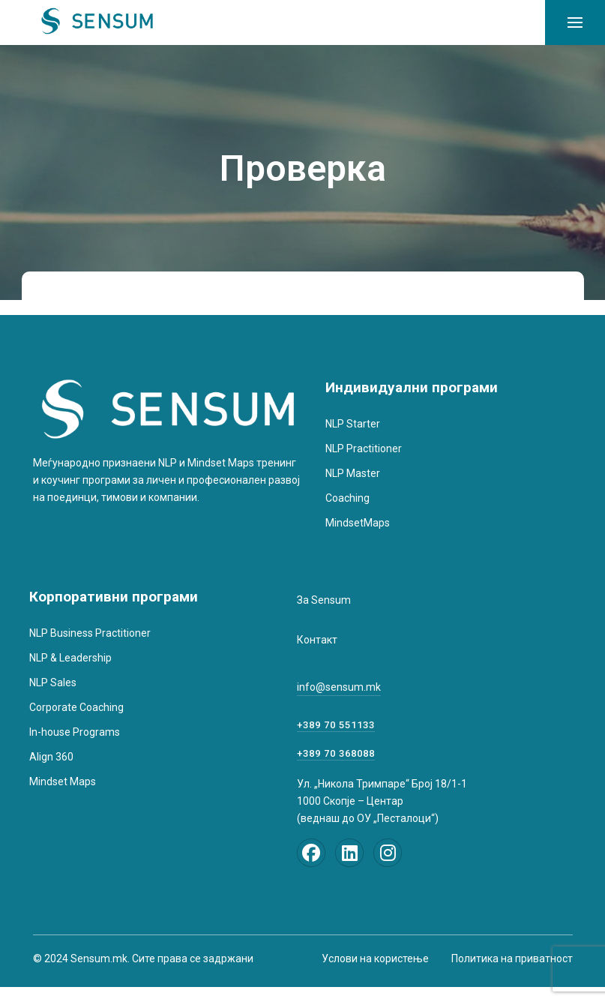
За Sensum (324, 600)
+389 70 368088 (336, 753)
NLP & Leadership (70, 658)
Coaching (347, 498)
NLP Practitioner (363, 448)
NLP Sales (52, 682)
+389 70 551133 (336, 724)
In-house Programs (74, 732)
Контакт (317, 640)
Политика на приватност (512, 958)
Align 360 (51, 757)
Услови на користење (375, 958)
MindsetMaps (357, 523)
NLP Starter (352, 424)
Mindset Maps (62, 782)
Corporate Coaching (76, 707)
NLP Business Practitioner (90, 633)
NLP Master (352, 473)
